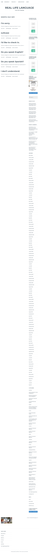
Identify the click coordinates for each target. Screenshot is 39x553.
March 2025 (31, 178)
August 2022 (31, 236)
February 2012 (31, 374)
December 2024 (31, 184)
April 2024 (30, 199)
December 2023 (31, 207)
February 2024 (31, 203)
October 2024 (31, 188)
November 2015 (31, 349)
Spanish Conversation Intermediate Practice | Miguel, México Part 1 (32, 116)
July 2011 (30, 380)
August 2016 (31, 332)
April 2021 (30, 270)
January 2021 (31, 276)
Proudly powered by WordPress (15, 551)
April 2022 (30, 245)
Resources (6, 1)
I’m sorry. (5, 23)
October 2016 (31, 328)
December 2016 (31, 324)
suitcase (5, 33)
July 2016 (30, 334)
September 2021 (31, 259)
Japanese (30, 439)
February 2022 (31, 249)
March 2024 (31, 201)
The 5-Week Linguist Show (5, 546)
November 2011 (31, 376)
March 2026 (31, 155)
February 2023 (31, 224)
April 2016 (30, 341)
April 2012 (30, 372)
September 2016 (31, 330)
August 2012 (31, 368)
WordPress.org (31, 505)
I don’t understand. (10, 71)
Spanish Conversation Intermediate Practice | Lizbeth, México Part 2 (32, 108)
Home (2, 1)
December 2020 (31, 278)
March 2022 (31, 247)
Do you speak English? (12, 52)
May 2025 (30, 174)
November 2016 (31, 326)
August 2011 (31, 378)
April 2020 (30, 295)
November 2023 (31, 209)
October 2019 (31, 307)
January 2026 (31, 159)
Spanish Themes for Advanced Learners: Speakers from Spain (32, 478)
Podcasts (13, 1)
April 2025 (30, 176)
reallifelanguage (8, 28)
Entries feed (31, 501)
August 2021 (31, 261)
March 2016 (30, 343)
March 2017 (30, 318)
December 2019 (31, 303)
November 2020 (31, 280)
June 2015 (30, 357)
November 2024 (31, 186)
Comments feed (31, 503)
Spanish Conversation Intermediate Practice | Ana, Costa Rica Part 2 (33, 120)
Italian (30, 434)
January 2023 (31, 226)
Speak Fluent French (32, 486)
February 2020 (31, 299)
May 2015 (30, 359)
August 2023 (31, 211)
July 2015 (30, 355)
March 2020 (31, 297)
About (27, 1)
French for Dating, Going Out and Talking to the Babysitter (33, 420)
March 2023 (31, 222)
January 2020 (31, 301)
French (30, 410)
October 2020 (31, 282)
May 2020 (30, 293)
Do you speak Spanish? (12, 61)
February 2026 (31, 157)
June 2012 (30, 370)
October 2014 (31, 366)
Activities (30, 390)
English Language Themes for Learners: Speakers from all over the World (33, 407)
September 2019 (31, 309)
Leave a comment (15, 28)
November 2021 (31, 255)
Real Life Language (19, 7)
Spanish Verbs (31, 481)
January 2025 (31, 182)
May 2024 (30, 197)
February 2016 (31, 345)
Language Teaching (32, 449)
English (30, 404)
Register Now (33, 31)
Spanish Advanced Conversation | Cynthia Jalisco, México (32, 149)
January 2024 (31, 205)
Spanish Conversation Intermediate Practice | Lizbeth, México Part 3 (32, 104)
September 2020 (31, 284)
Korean (30, 444)
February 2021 (31, 274)
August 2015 (31, 353)
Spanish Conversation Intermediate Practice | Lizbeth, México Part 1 (32, 112)
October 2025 (31, 163)
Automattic (26, 551)
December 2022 (31, 228)
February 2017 (31, 320)
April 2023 (30, 220)
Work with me (21, 1)
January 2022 (31, 251)
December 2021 (31, 253)
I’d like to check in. (10, 42)
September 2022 (31, 234)
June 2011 (30, 382)
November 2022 (31, 230)
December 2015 (31, 347)
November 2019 (31, 305)
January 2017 (31, 322)
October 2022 (31, 232)
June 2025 (30, 172)
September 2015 (31, 351)
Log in (30, 499)
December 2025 (31, 161)
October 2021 (31, 257)
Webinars (2, 537)
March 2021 (30, 272)
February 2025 (31, 180)
